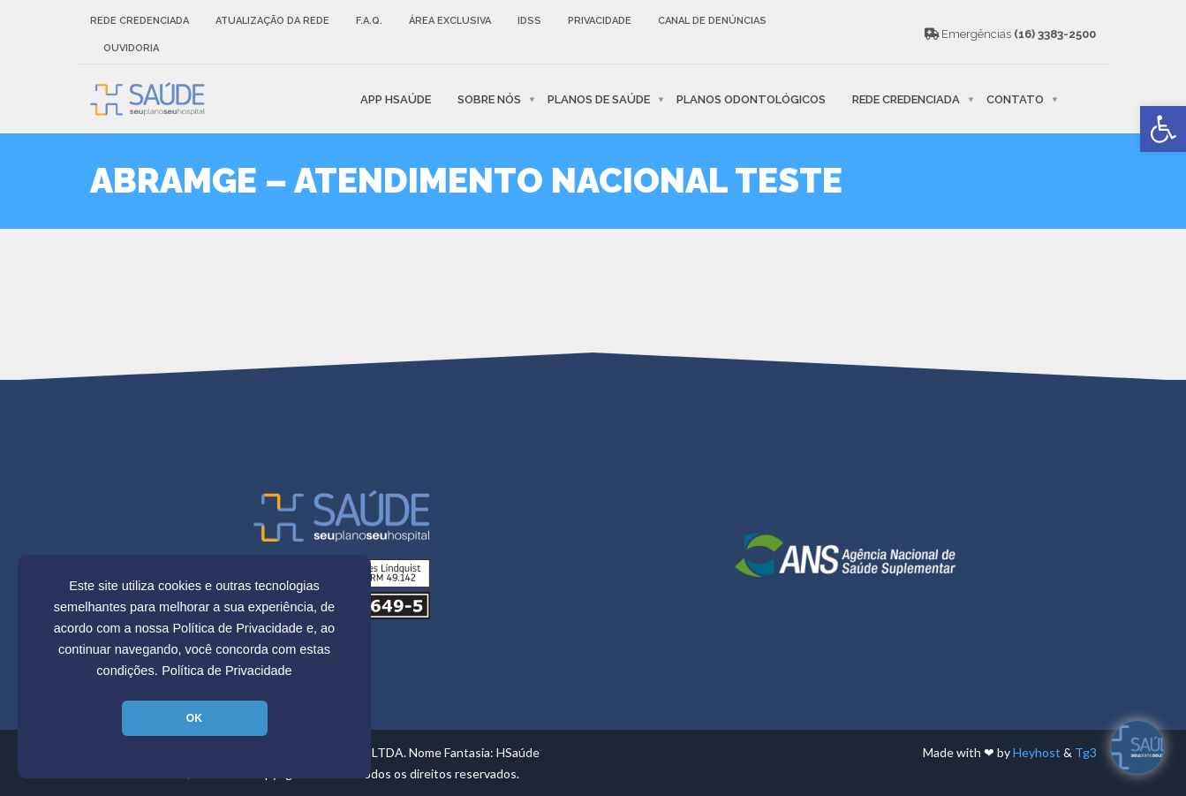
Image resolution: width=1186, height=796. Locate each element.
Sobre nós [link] (489, 98)
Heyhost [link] (1037, 752)
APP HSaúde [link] (395, 98)
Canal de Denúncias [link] (712, 21)
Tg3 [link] (1086, 752)
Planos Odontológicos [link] (751, 98)
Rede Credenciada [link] (139, 21)
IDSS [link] (529, 21)
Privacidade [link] (599, 21)
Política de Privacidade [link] (227, 670)
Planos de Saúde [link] (599, 98)
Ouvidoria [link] (131, 48)
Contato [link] (1015, 98)
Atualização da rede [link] (272, 21)
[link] (1163, 129)
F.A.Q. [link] (369, 21)
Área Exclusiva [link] (450, 21)
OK (194, 718)
